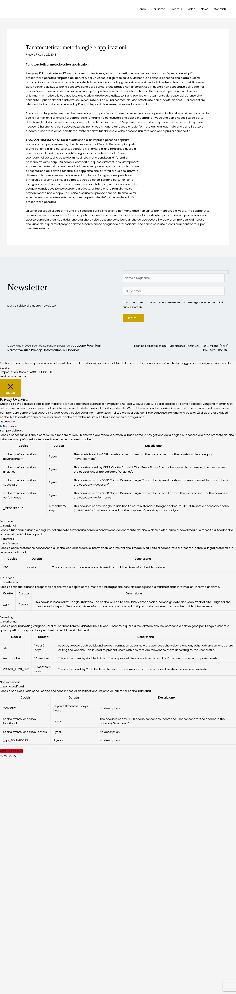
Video (191, 9)
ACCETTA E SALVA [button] (12, 751)
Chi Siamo (158, 9)
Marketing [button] (6, 617)
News (204, 9)
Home (142, 9)
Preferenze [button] (7, 539)
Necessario (10, 426)
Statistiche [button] (7, 578)
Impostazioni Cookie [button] (15, 372)
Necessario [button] (7, 422)
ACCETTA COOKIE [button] (42, 372)
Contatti (220, 9)
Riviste (175, 9)
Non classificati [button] (10, 682)
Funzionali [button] (6, 521)
